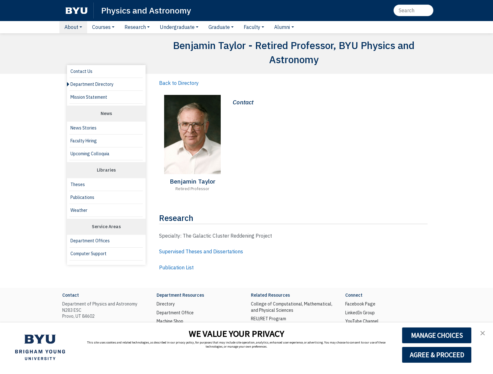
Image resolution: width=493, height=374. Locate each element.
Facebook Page (360, 304)
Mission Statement (88, 97)
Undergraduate (177, 27)
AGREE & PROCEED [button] (437, 354)
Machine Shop (170, 321)
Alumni (282, 27)
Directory (166, 304)
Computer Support (88, 253)
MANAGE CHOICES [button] (437, 335)
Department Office (175, 313)
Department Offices (90, 241)
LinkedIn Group (360, 313)
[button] (482, 333)
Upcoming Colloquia (89, 154)
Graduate (219, 27)
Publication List (176, 267)
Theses (77, 184)
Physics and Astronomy (146, 10)
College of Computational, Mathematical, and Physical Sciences (291, 307)
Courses (101, 27)
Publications (82, 197)
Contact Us (81, 71)
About (71, 27)
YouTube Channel (362, 321)
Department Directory (92, 84)
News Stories (83, 128)
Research (135, 27)
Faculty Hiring (83, 141)
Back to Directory (179, 83)
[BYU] (76, 10)
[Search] (413, 10)
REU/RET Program (268, 319)
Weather (78, 210)
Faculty (252, 27)
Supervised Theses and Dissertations (201, 251)
